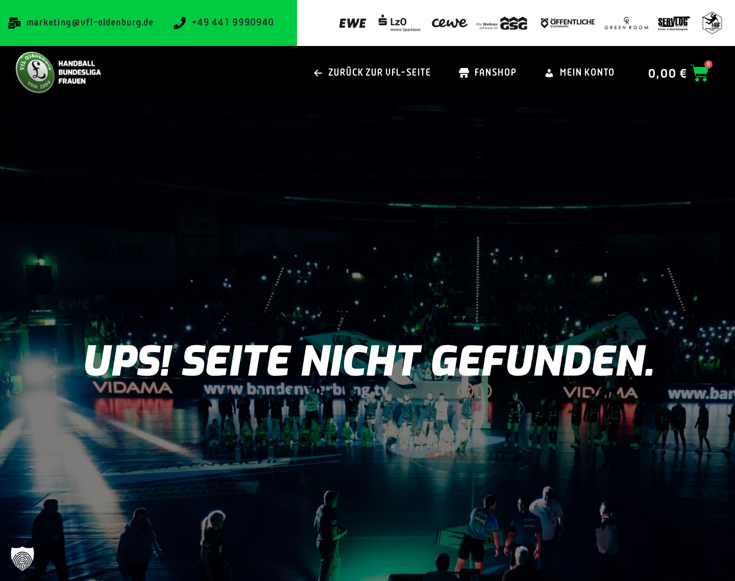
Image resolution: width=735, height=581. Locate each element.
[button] (22, 558)
